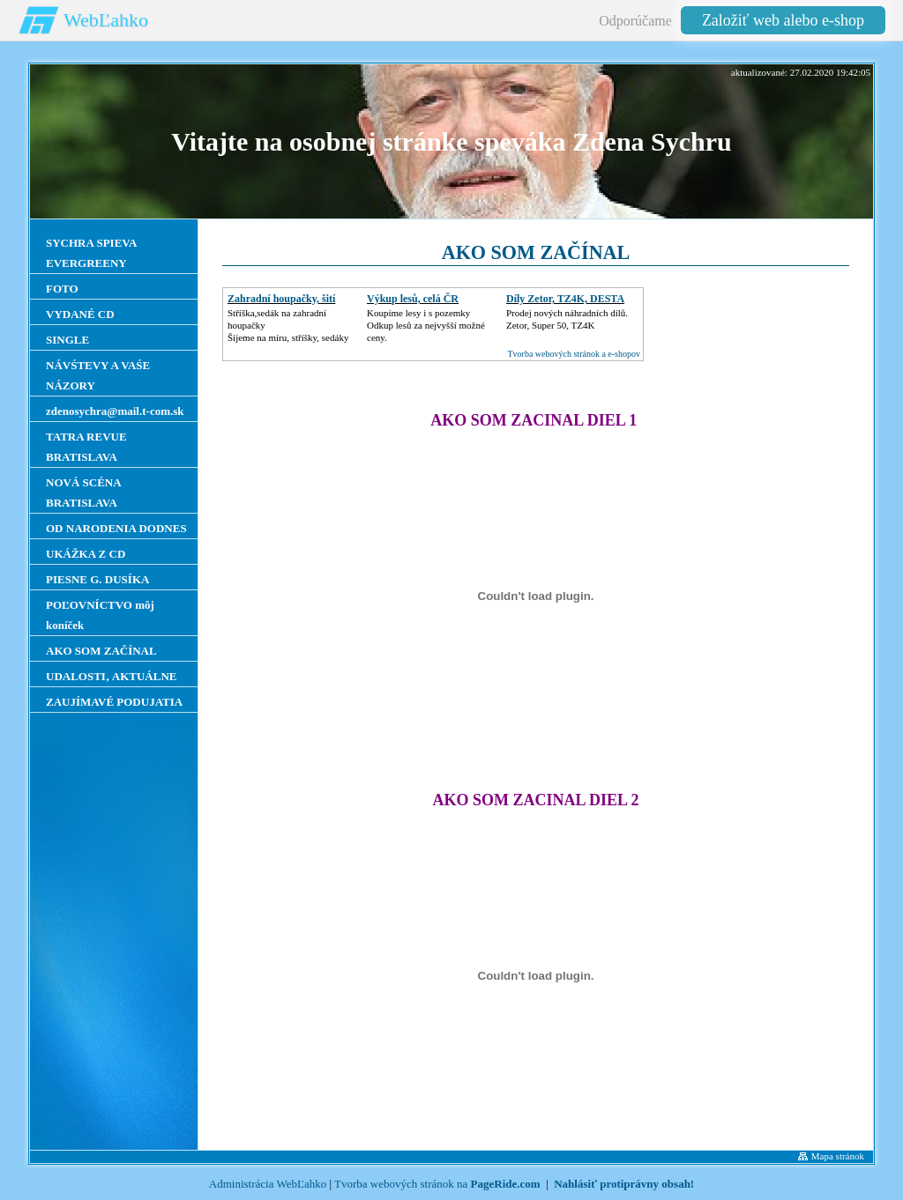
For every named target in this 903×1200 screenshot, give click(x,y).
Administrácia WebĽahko (267, 1183)
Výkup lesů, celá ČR (413, 299)
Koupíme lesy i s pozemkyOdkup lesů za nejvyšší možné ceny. (426, 325)
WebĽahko (105, 20)
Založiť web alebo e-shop (783, 20)
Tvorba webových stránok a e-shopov (573, 354)
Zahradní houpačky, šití (281, 299)
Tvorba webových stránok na (437, 1183)
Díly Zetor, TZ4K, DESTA (565, 299)
